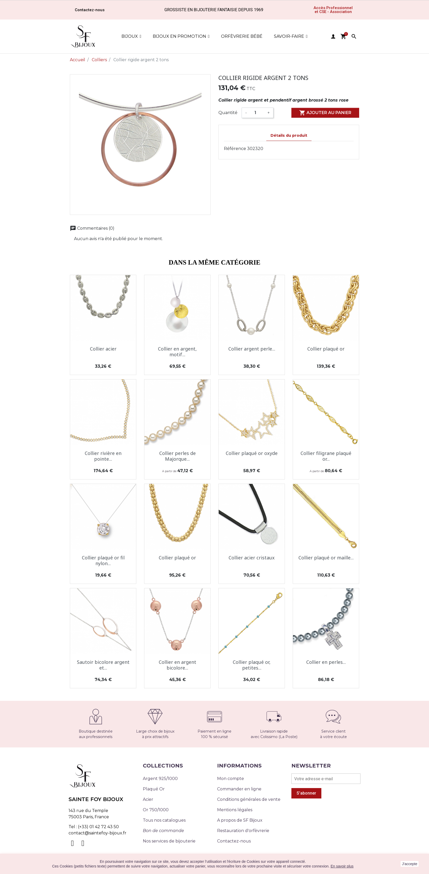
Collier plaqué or (326, 349)
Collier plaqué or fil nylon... (103, 560)
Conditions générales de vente (248, 799)
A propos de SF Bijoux (239, 820)
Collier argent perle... (251, 349)
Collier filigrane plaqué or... (326, 456)
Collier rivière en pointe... (103, 456)
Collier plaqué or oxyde (252, 453)
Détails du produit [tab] (289, 135)
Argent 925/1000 (160, 778)
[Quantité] (257, 113)
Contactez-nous (234, 841)
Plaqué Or (154, 788)
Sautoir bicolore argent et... (103, 665)
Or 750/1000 (156, 809)
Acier (148, 799)
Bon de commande (163, 830)
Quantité (227, 112)
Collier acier (103, 349)
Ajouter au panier (325, 113)
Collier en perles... (326, 662)
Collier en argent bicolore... (177, 665)
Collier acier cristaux (252, 557)
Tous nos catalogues (164, 820)
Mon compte (230, 778)
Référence (235, 148)
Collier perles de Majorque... (177, 456)
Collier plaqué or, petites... (252, 665)
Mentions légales (234, 809)
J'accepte (409, 864)
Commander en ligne (239, 788)
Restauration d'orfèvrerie (243, 830)
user (333, 36)
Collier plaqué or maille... (326, 557)
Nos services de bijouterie (169, 841)
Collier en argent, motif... (177, 352)
